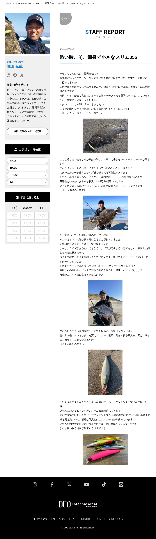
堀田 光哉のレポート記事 (27, 131)
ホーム (8, 3)
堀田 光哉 (49, 3)
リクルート (100, 519)
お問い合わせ (116, 519)
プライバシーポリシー (65, 519)
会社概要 (85, 519)
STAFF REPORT (23, 3)
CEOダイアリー (41, 519)
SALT (38, 3)
